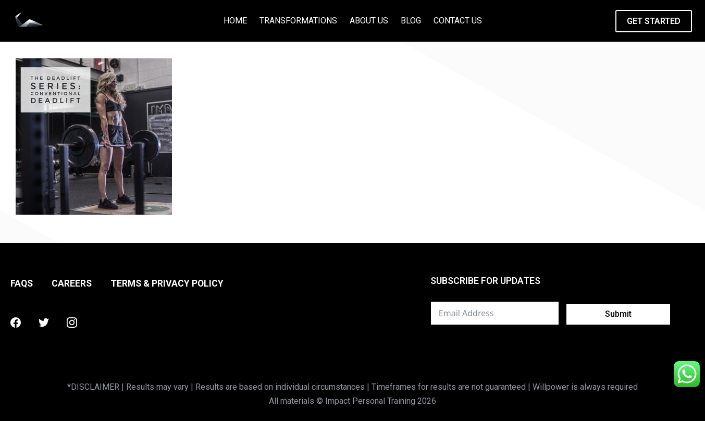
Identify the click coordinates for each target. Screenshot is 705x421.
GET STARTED (654, 21)
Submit (618, 314)
